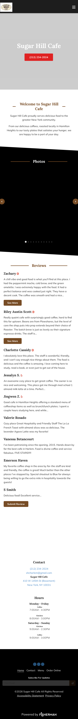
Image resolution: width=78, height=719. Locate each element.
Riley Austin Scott (20, 312)
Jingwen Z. (14, 396)
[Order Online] (53, 670)
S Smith (10, 490)
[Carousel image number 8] (47, 242)
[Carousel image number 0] (26, 242)
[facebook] (39, 663)
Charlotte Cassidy (19, 350)
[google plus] (18, 273)
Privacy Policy (53, 695)
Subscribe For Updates (39, 677)
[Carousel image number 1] (28, 242)
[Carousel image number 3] (33, 242)
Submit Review (16, 504)
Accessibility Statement (30, 695)
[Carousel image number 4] (36, 242)
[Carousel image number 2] (31, 242)
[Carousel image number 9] (49, 242)
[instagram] (43, 663)
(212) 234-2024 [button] (38, 57)
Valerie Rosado (15, 418)
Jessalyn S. (14, 375)
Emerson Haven (16, 460)
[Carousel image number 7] (44, 242)
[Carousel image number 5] (39, 242)
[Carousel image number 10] (52, 242)
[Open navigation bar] (74, 7)
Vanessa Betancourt (19, 439)
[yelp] (22, 375)
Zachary (12, 274)
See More (12, 302)
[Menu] (41, 670)
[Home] (20, 670)
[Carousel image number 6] (41, 242)
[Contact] (31, 670)
